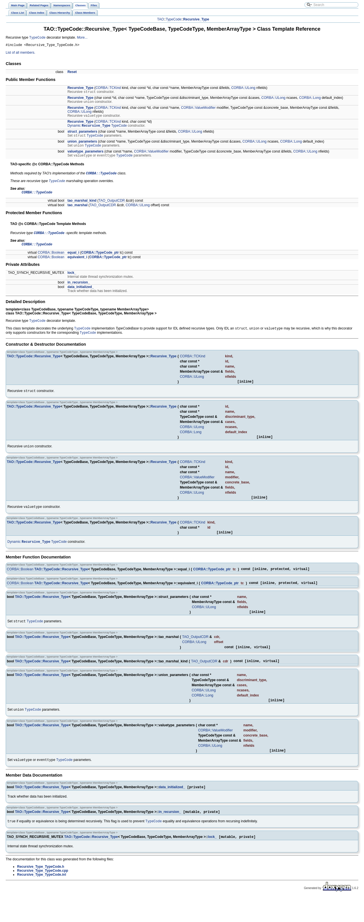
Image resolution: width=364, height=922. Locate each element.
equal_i (73, 261)
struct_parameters (82, 135)
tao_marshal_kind (81, 208)
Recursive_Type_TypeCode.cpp (42, 896)
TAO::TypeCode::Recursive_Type (34, 367)
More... (82, 38)
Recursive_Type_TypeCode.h (40, 892)
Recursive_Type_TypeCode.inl (41, 900)
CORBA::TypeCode (101, 179)
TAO (160, 19)
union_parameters (82, 146)
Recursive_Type (196, 19)
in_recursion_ (78, 291)
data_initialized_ (80, 296)
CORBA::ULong (243, 89)
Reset (72, 73)
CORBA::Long (310, 100)
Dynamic (74, 129)
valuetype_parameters (85, 156)
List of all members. (20, 54)
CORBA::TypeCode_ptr (100, 261)
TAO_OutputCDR (112, 208)
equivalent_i (77, 266)
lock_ (71, 281)
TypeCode (173, 19)
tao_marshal (77, 212)
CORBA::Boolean (51, 261)
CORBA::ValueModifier (198, 110)
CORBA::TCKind (108, 89)
